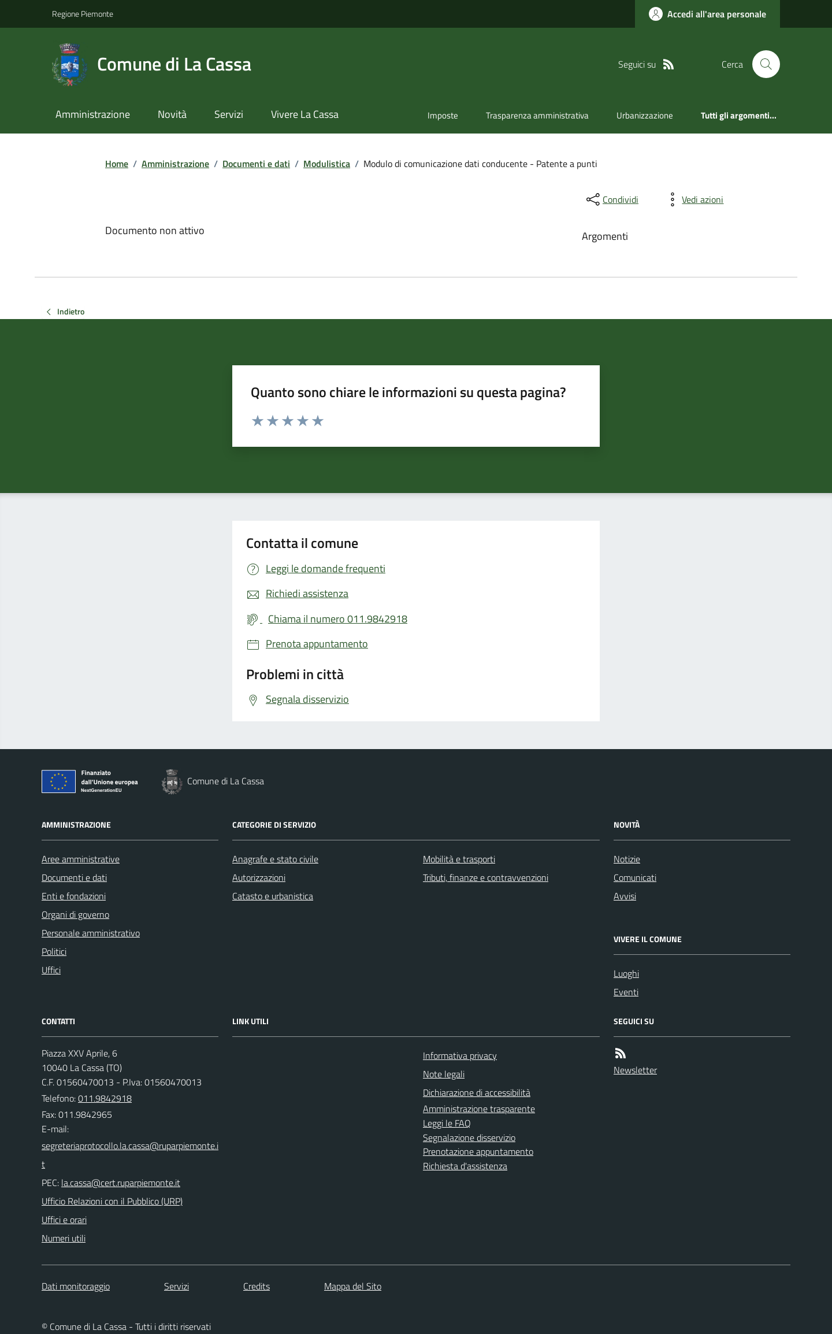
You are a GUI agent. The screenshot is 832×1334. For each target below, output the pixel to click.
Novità (172, 114)
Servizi (228, 114)
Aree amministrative (81, 859)
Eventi (626, 992)
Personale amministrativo (91, 933)
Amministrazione (92, 114)
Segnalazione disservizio (469, 1137)
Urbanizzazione (644, 115)
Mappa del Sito (352, 1286)
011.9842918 (105, 1098)
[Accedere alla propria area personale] (707, 14)
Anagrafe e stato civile (275, 859)
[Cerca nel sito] (761, 64)
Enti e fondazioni (74, 896)
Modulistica (326, 164)
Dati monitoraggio (76, 1286)
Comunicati (635, 877)
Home (116, 164)
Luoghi (626, 973)
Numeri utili (64, 1238)
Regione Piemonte (82, 14)
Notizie (627, 859)
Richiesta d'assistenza (465, 1166)
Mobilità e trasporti (459, 859)
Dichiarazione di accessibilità (476, 1092)
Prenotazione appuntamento (478, 1151)
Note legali (444, 1074)
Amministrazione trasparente (479, 1109)
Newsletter (635, 1070)
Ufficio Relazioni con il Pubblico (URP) (112, 1201)
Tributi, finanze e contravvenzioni (485, 877)
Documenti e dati (256, 164)
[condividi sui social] (611, 199)
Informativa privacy (460, 1055)
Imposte (443, 115)
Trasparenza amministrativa (537, 115)
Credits (256, 1286)
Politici (54, 951)
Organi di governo (75, 914)
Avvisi (625, 896)
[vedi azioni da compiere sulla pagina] (693, 199)
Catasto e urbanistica (272, 896)
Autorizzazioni (258, 877)
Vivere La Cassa (305, 114)
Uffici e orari (64, 1219)
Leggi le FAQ (447, 1123)
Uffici (51, 970)
